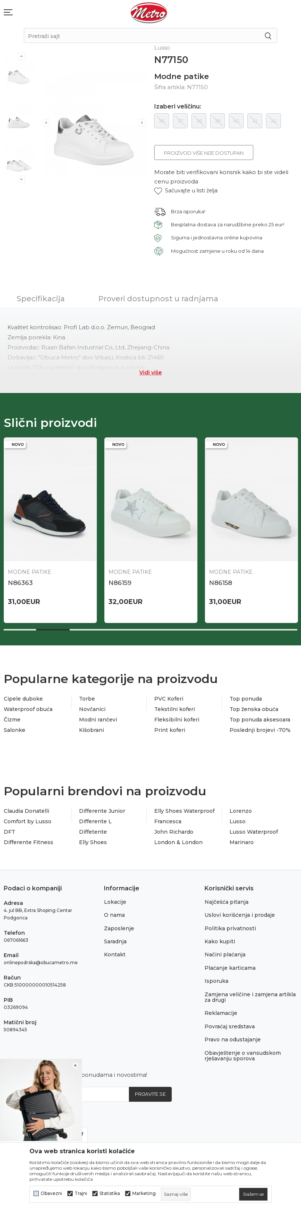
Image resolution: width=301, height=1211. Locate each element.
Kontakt (115, 954)
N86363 (20, 582)
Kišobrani (91, 730)
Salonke (14, 730)
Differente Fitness (28, 842)
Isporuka (216, 981)
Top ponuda (245, 698)
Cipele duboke (23, 698)
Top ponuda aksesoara (259, 719)
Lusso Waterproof (253, 831)
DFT (9, 831)
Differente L (95, 821)
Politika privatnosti (230, 928)
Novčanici (92, 709)
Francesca (167, 821)
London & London (178, 842)
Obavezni (51, 1193)
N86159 (120, 582)
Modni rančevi (98, 719)
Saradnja (115, 941)
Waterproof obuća (28, 709)
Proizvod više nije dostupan (204, 153)
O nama (114, 915)
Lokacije (115, 902)
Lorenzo (240, 811)
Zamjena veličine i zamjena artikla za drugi (250, 997)
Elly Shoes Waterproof (184, 811)
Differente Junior (102, 811)
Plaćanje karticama (230, 968)
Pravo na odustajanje (233, 1039)
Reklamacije (221, 1013)
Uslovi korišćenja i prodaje (240, 915)
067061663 (16, 940)
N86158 (220, 582)
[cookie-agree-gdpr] (253, 1194)
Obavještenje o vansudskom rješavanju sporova (243, 1056)
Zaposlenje (119, 928)
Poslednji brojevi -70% (260, 730)
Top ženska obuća (253, 709)
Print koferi (169, 730)
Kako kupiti (220, 941)
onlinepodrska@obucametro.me (41, 962)
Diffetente (93, 831)
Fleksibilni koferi (176, 719)
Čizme (12, 719)
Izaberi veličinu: (177, 106)
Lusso (237, 821)
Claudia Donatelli (26, 811)
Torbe (87, 698)
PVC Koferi (168, 698)
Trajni (81, 1193)
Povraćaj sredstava (230, 1026)
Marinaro (241, 842)
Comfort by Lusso (27, 821)
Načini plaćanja (225, 954)
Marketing (144, 1193)
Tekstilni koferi (174, 709)
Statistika (109, 1193)
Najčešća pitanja (226, 902)
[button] (186, 190)
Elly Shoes (93, 842)
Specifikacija (41, 298)
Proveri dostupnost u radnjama (158, 298)
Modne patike (181, 76)
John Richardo (173, 831)
